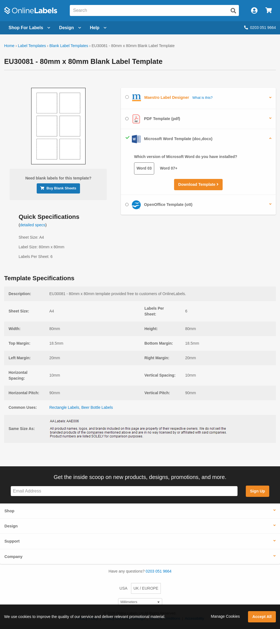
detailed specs (32, 225)
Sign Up (257, 491)
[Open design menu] (70, 27)
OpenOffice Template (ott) (159, 204)
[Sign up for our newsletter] (124, 491)
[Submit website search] (233, 11)
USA (123, 588)
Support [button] (12, 541)
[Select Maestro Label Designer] (127, 97)
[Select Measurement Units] (140, 602)
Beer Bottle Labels (97, 407)
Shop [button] (9, 511)
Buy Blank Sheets (58, 188)
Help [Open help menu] (98, 27)
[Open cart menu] (268, 10)
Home (9, 45)
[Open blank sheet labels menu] (29, 27)
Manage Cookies (225, 616)
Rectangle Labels (64, 407)
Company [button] (13, 556)
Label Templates (32, 45)
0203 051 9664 (260, 27)
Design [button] (11, 526)
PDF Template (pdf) (152, 119)
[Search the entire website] (154, 10)
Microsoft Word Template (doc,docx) (168, 139)
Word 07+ (168, 168)
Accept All (262, 616)
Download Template (198, 184)
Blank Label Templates (68, 45)
